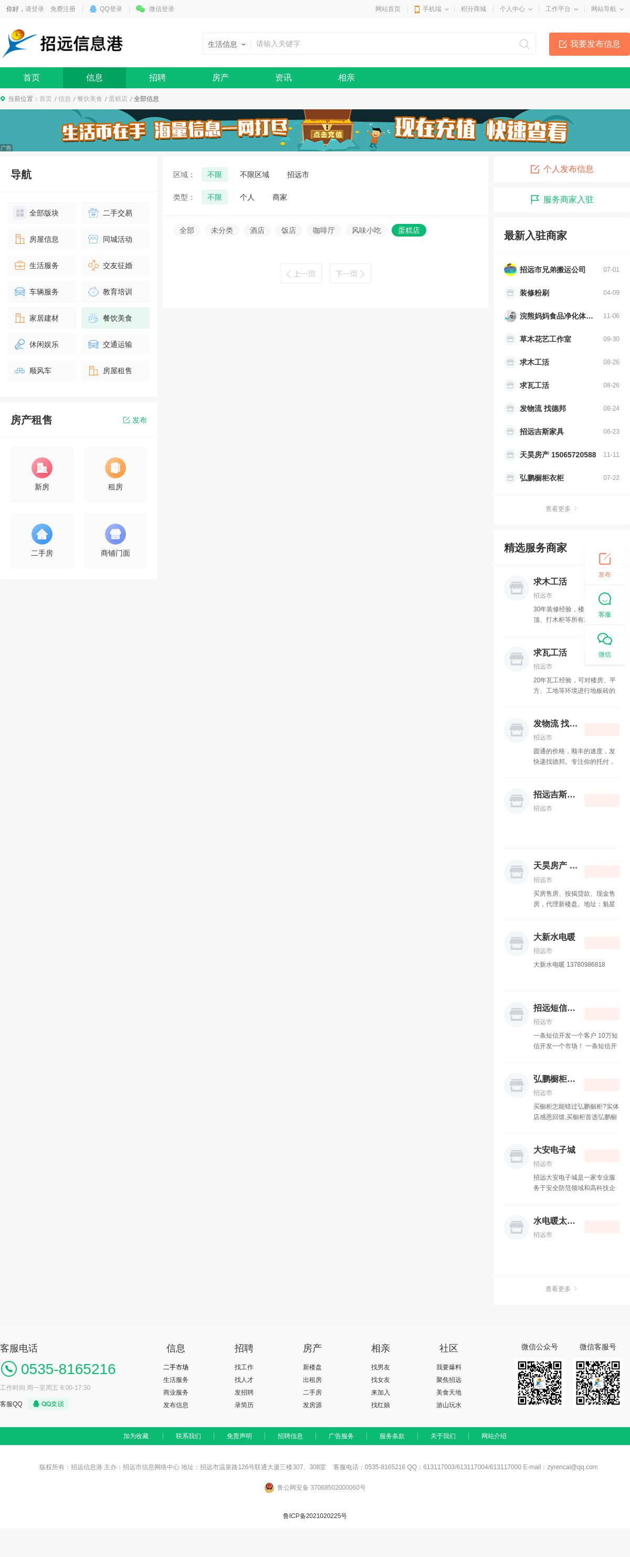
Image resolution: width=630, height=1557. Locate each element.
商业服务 (175, 1392)
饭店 (288, 230)
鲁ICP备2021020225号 (315, 1516)
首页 (31, 77)
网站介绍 (494, 1436)
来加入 (380, 1392)
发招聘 (244, 1392)
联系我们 (188, 1436)
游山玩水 (448, 1405)
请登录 (34, 9)
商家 (279, 197)
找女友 (380, 1380)
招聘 (157, 77)
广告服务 (341, 1436)
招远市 (298, 174)
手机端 (432, 9)
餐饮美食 (89, 99)
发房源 (312, 1405)
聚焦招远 (448, 1380)
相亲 (346, 77)
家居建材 (36, 318)
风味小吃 (366, 230)
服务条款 (392, 1436)
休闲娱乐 (36, 344)
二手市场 (175, 1367)
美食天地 (448, 1392)
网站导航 (603, 9)
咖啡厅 (324, 230)
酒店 (257, 230)
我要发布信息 (595, 43)
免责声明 (239, 1436)
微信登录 (161, 9)
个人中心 (512, 9)
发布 (135, 420)
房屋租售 (109, 370)
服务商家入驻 (562, 199)
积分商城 (473, 9)
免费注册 (63, 9)
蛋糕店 (118, 99)
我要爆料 (448, 1367)
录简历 (244, 1405)
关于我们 (443, 1436)
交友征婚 (109, 265)
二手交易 (109, 213)
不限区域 (254, 174)
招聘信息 (290, 1436)
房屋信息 (36, 239)
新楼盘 (312, 1367)
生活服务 (36, 265)
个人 (247, 197)
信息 (94, 77)
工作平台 (558, 9)
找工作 (244, 1367)
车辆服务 (36, 292)
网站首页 (388, 9)
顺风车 (32, 370)
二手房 (312, 1392)
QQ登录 (111, 9)
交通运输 (109, 344)
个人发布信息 (562, 169)
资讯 (283, 77)
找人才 (244, 1380)
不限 (214, 174)
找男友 (380, 1367)
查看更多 (561, 509)
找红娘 (380, 1405)
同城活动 (109, 239)
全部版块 (36, 213)
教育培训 (109, 292)
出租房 (312, 1380)
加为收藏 (136, 1436)
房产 (220, 77)
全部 (187, 230)
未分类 (222, 230)
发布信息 (175, 1405)
